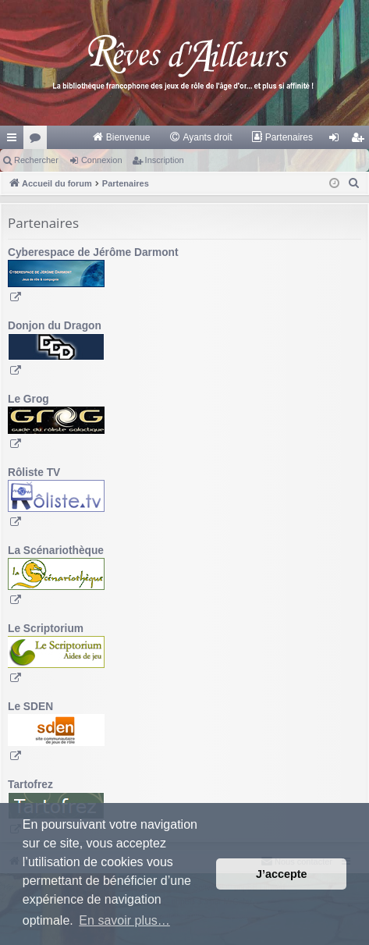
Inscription (164, 160)
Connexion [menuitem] (337, 140)
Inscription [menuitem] (361, 140)
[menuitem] (121, 137)
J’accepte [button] (281, 874)
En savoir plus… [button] (124, 920)
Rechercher (36, 160)
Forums (38, 140)
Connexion (101, 160)
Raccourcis (14, 140)
